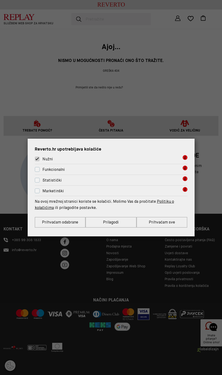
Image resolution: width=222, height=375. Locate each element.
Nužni (47, 159)
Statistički (52, 180)
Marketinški (53, 190)
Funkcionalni (53, 169)
